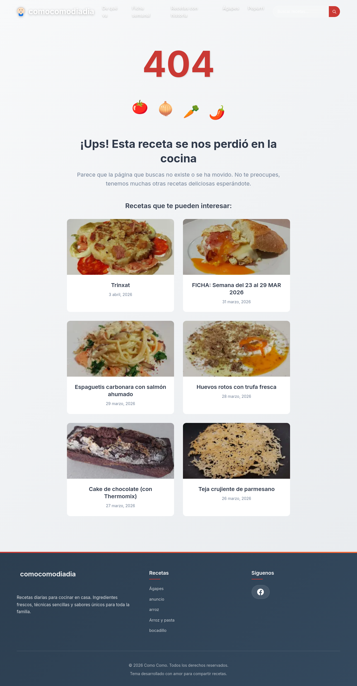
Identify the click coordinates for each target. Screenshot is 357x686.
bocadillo (158, 630)
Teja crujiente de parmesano (236, 489)
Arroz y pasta (162, 620)
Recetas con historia (184, 11)
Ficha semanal (141, 11)
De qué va (109, 11)
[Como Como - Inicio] (46, 576)
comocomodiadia (55, 11)
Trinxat (120, 285)
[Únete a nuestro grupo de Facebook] (261, 592)
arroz (154, 609)
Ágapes (231, 8)
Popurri (256, 8)
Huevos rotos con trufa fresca (237, 387)
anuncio (156, 599)
